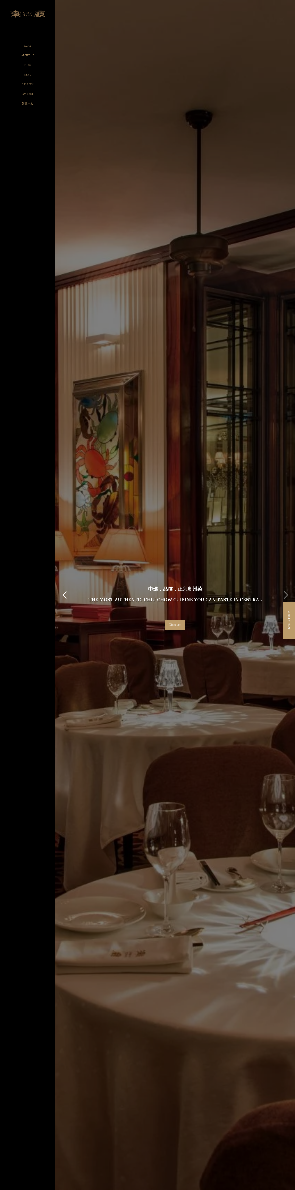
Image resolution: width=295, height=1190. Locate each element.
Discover (175, 625)
